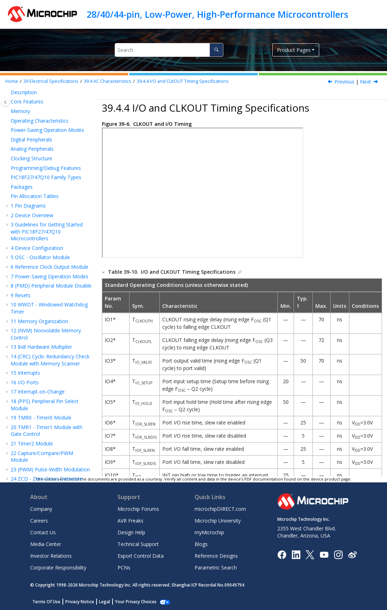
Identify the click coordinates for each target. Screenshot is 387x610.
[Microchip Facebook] (281, 554)
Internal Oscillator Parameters (48, 147)
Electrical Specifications (50, 81)
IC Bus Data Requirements (44, 461)
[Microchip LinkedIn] (295, 554)
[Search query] (169, 50)
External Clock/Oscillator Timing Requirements (56, 131)
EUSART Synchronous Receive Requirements (54, 412)
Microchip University (218, 520)
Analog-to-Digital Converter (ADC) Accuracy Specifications (50, 246)
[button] (13, 92)
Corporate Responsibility (58, 567)
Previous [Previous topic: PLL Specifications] (344, 81)
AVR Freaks (130, 520)
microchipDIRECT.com (220, 508)
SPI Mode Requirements (41, 428)
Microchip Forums (138, 508)
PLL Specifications (49, 159)
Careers (39, 520)
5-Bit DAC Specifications (41, 306)
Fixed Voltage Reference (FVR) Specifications (56, 323)
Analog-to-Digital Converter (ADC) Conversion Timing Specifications (53, 269)
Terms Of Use (46, 602)
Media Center (45, 544)
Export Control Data (141, 555)
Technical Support (138, 544)
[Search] (216, 50)
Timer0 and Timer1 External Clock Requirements (53, 356)
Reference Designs (216, 555)
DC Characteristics (42, 108)
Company (41, 508)
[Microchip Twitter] (310, 554)
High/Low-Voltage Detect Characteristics (49, 227)
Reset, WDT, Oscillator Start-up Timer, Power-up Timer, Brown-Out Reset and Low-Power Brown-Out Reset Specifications (55, 199)
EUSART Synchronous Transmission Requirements (54, 395)
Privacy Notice (79, 602)
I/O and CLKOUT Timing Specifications (183, 81)
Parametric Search (216, 567)
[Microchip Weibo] (352, 554)
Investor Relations (51, 555)
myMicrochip (209, 532)
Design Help (131, 532)
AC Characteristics (107, 81)
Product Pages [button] (294, 50)
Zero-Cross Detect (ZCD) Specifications (51, 339)
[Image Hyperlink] (324, 554)
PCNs (124, 567)
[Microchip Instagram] (338, 554)
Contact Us (43, 532)
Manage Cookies (132, 602)
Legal (104, 602)
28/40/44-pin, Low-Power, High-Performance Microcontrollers (217, 14)
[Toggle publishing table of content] (5, 102)
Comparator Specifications (42, 290)
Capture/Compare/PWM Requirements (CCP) (48, 375)
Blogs (201, 544)
